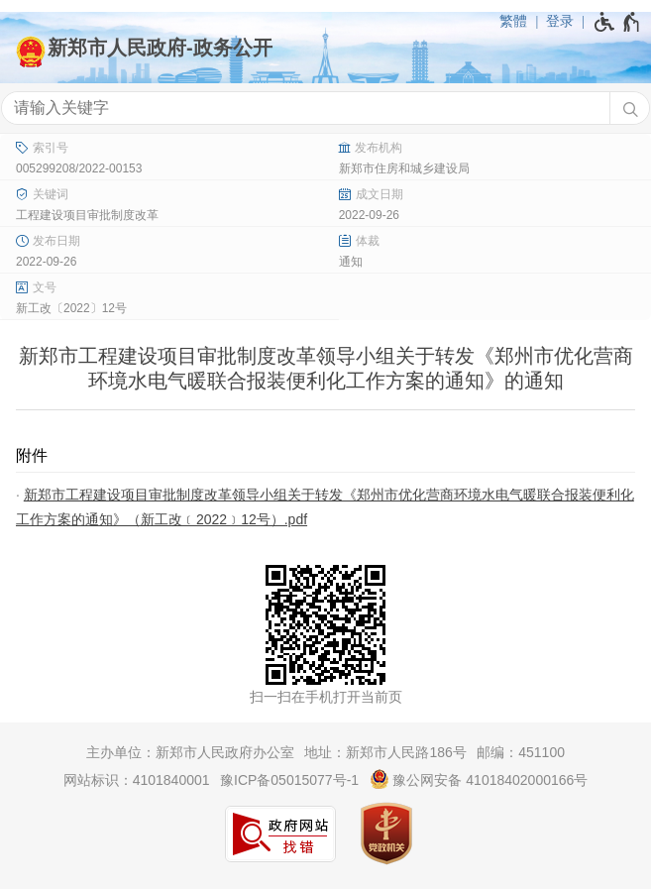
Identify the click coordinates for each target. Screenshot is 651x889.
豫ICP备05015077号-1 (289, 780)
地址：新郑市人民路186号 (385, 752)
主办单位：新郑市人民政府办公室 (190, 752)
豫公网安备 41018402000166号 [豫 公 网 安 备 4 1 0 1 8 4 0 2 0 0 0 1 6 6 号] (479, 779)
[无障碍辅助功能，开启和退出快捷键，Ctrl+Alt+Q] (618, 22)
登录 (560, 21)
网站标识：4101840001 (136, 780)
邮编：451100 (521, 752)
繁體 (513, 21)
